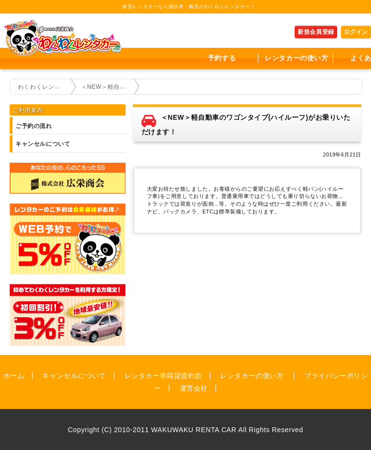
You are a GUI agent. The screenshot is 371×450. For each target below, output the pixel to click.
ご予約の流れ (33, 126)
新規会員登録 (316, 31)
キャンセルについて (42, 144)
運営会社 (194, 388)
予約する (222, 58)
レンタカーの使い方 (296, 58)
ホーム (14, 375)
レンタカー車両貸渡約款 (163, 375)
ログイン (356, 31)
